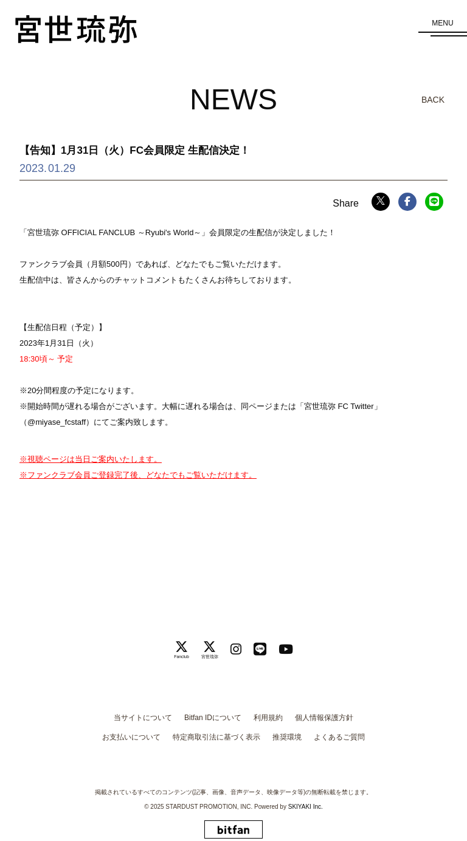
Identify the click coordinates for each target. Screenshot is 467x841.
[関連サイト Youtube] (285, 649)
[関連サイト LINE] (260, 649)
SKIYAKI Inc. (305, 806)
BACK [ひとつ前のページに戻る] (433, 100)
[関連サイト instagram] (235, 649)
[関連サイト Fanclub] (181, 649)
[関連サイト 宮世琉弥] (209, 649)
